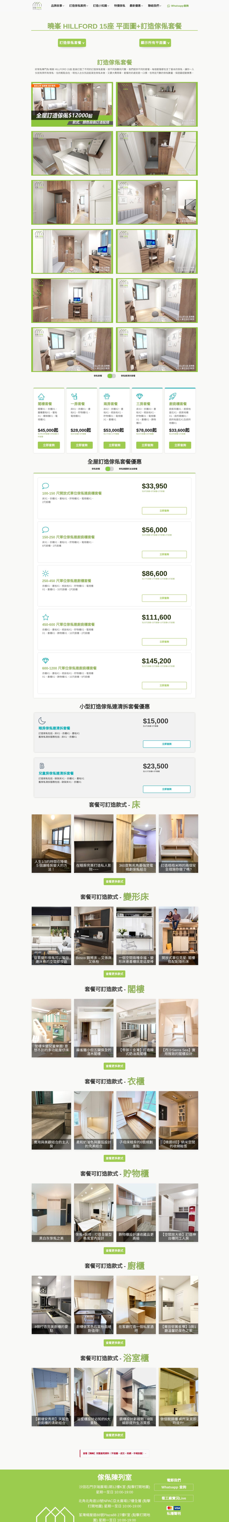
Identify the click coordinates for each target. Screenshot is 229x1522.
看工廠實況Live (174, 1498)
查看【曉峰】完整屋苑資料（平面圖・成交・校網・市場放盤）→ (114, 1453)
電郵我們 (174, 1480)
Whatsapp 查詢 (173, 1487)
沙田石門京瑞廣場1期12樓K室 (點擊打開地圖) (114, 1487)
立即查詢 (49, 445)
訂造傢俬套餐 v (72, 43)
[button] (58, 6)
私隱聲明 (174, 1514)
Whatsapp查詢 (180, 6)
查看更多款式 (114, 881)
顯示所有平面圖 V (155, 43)
